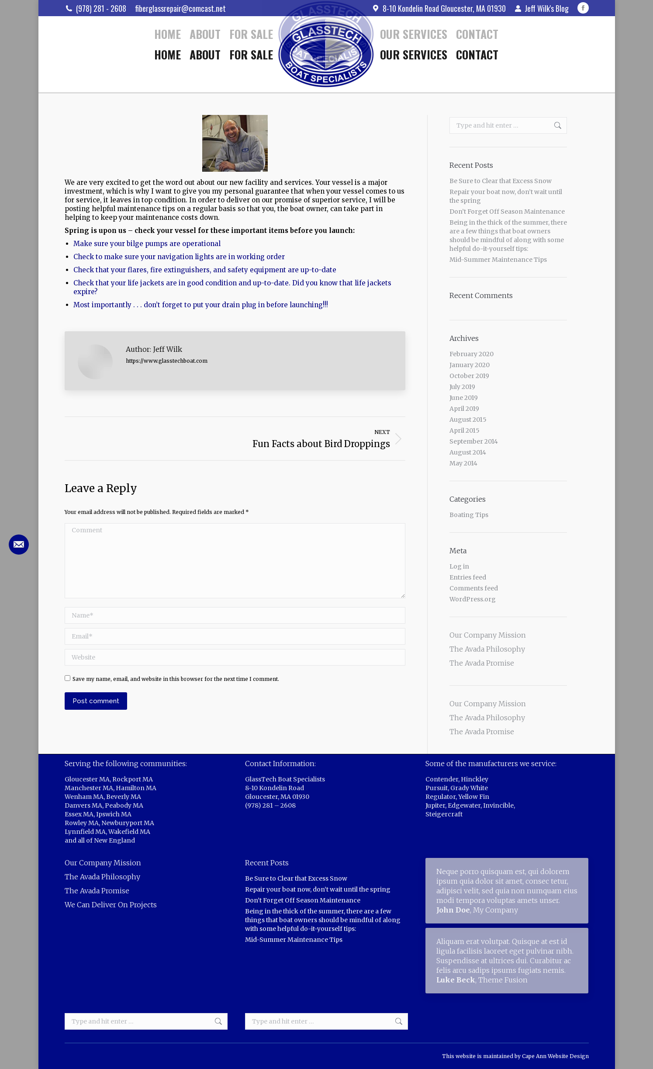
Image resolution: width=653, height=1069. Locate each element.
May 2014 (463, 463)
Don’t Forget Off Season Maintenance (507, 211)
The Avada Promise (481, 663)
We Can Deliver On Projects (111, 904)
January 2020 (469, 365)
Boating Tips (468, 515)
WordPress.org (472, 599)
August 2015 (468, 419)
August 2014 (467, 452)
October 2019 (469, 376)
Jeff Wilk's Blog (541, 8)
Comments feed (473, 588)
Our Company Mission (487, 635)
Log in (459, 566)
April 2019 (464, 409)
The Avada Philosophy (487, 649)
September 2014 (473, 441)
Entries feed (467, 577)
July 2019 (462, 387)
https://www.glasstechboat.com (166, 360)
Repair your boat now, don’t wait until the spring (505, 196)
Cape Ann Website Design (555, 1056)
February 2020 (471, 354)
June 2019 (463, 398)
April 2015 (464, 430)
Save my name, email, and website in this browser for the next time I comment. (176, 679)
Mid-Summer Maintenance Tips (498, 260)
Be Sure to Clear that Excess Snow (500, 181)
